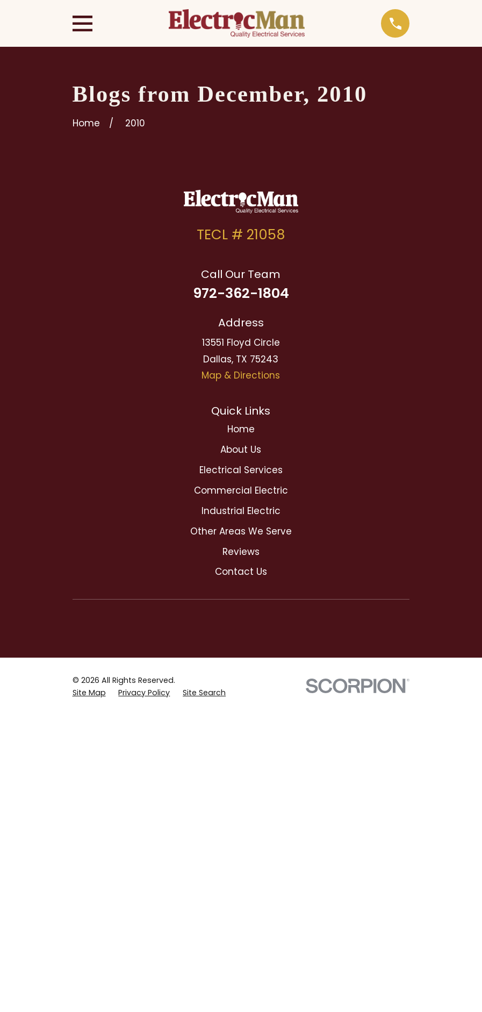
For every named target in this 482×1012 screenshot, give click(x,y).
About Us (240, 449)
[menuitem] (89, 693)
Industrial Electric (241, 510)
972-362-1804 (241, 293)
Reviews (241, 551)
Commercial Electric (241, 490)
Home (241, 429)
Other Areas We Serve (241, 531)
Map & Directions (241, 375)
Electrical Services (241, 470)
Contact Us (241, 571)
